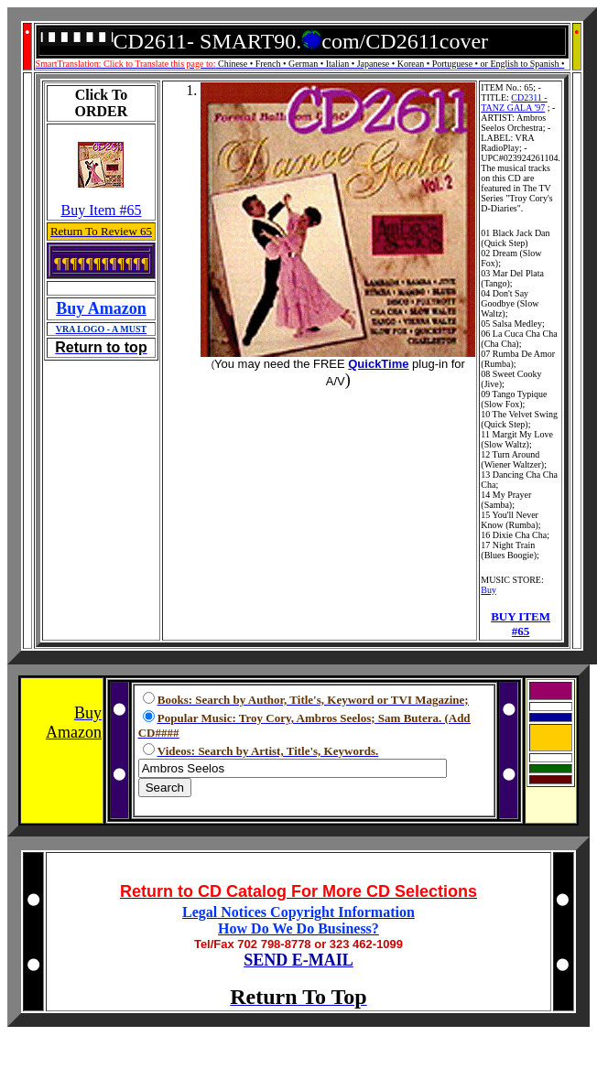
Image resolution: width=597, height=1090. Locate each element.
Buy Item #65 (100, 210)
